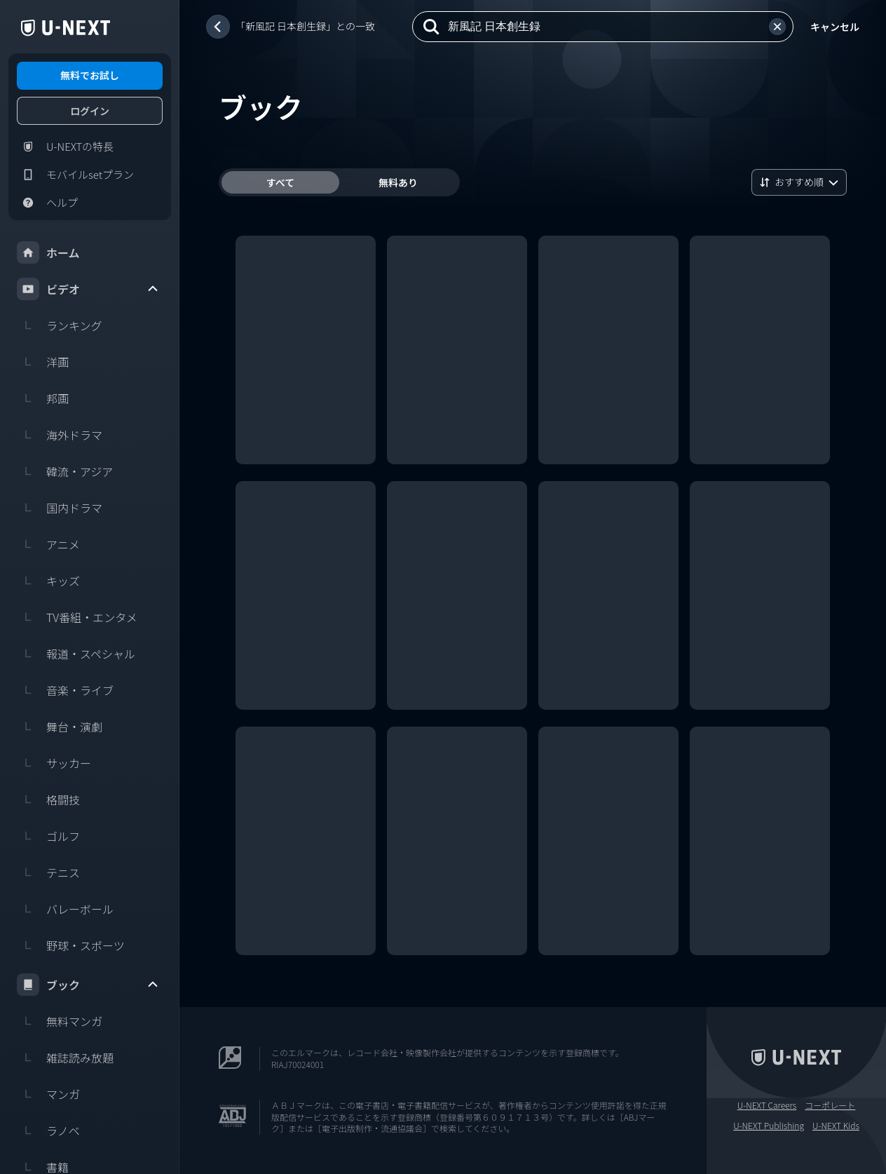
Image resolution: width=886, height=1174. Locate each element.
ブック (88, 984)
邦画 (43, 398)
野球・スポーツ (71, 945)
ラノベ (48, 1130)
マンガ (48, 1094)
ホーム (48, 252)
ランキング (59, 325)
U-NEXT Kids (835, 1125)
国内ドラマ (59, 508)
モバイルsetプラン (75, 174)
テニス (48, 872)
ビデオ (88, 289)
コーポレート (830, 1105)
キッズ (48, 580)
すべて (280, 182)
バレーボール (65, 909)
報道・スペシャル (76, 653)
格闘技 (48, 799)
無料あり (398, 182)
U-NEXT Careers (767, 1105)
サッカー (54, 763)
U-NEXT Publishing (768, 1125)
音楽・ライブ (65, 690)
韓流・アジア (65, 471)
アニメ (48, 544)
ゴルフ (48, 836)
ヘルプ (47, 202)
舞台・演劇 (59, 726)
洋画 (43, 362)
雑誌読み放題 (65, 1057)
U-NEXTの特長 (65, 146)
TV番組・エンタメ (77, 617)
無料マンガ (59, 1021)
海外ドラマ (59, 435)
